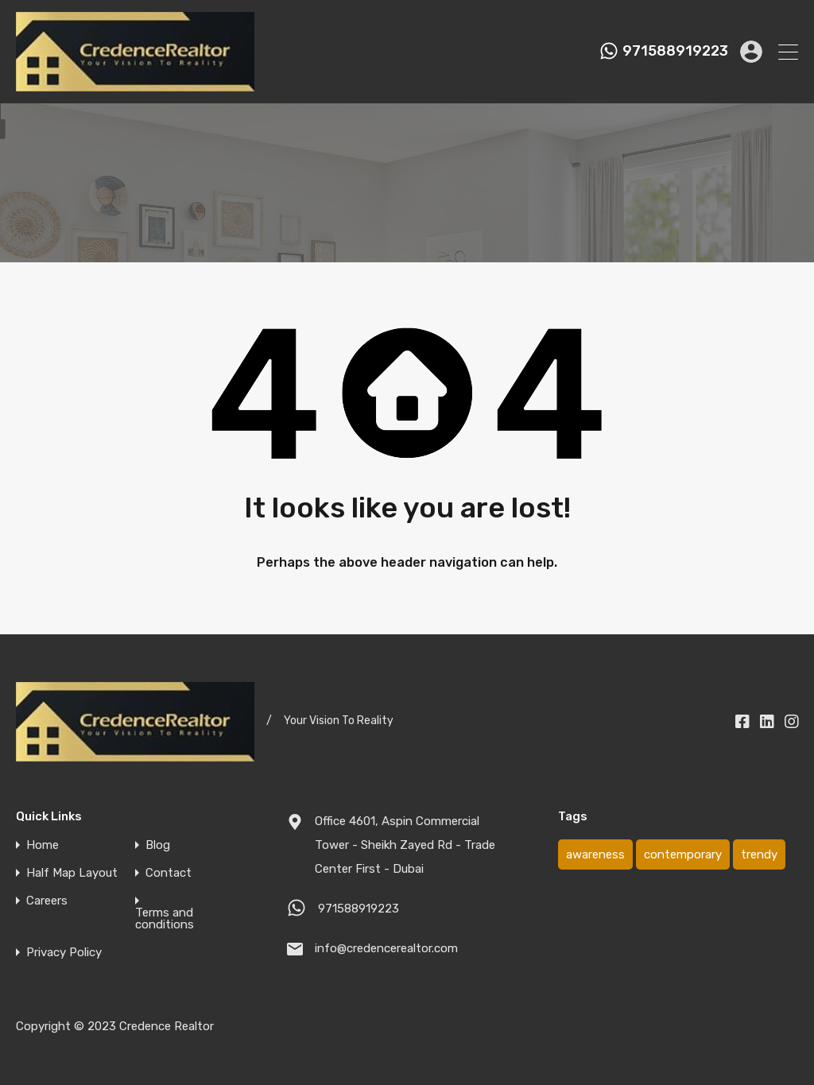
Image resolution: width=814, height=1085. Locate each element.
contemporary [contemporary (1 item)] (683, 854)
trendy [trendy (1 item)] (759, 854)
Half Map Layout (72, 873)
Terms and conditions (164, 919)
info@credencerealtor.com (386, 948)
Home (42, 845)
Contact (168, 873)
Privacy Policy (64, 953)
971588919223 (675, 51)
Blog (157, 845)
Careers (47, 901)
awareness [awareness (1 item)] (595, 854)
